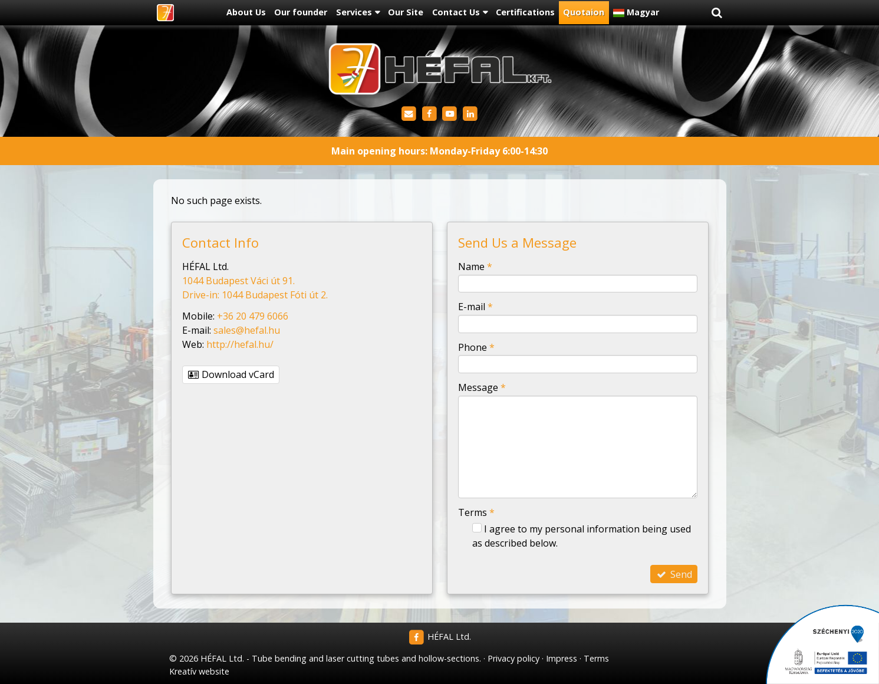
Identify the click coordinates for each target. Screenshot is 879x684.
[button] (717, 13)
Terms (476, 512)
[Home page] (165, 13)
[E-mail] (408, 114)
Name (475, 266)
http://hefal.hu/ (240, 344)
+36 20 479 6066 (252, 316)
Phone (476, 347)
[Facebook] (429, 114)
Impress (561, 658)
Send (674, 574)
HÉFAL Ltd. (439, 636)
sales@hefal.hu (246, 330)
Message (482, 387)
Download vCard (231, 374)
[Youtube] (450, 114)
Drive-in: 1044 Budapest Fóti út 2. (255, 294)
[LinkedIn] (470, 114)
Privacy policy (513, 658)
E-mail (475, 306)
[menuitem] (246, 13)
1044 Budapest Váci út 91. (238, 280)
